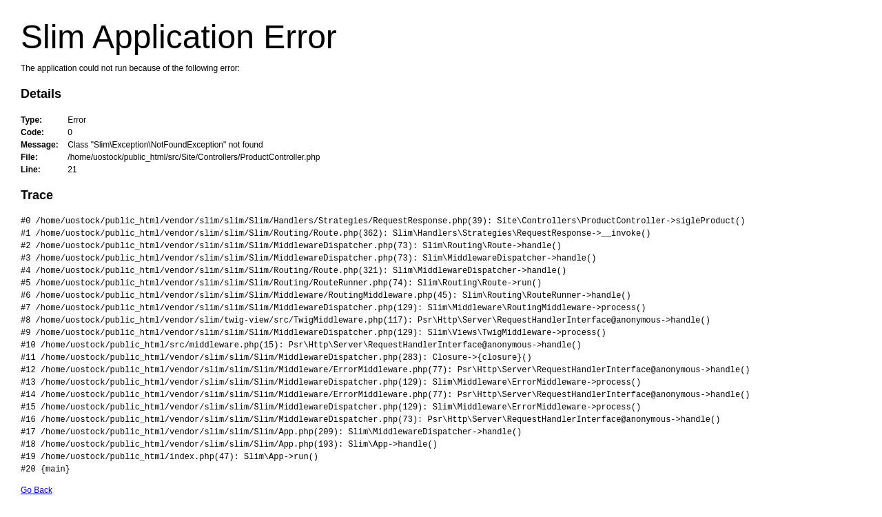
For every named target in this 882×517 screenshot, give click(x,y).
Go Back (36, 490)
